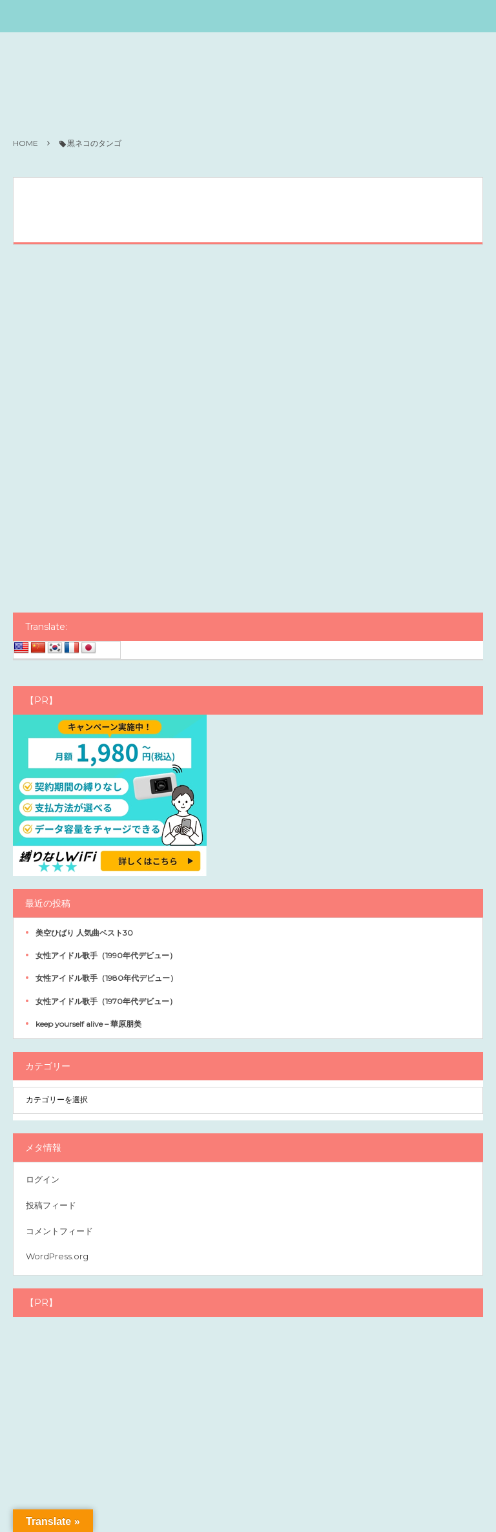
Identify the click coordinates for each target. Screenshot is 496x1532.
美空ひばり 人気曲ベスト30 (84, 933)
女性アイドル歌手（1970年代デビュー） (106, 1001)
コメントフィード (59, 1231)
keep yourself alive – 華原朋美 (88, 1024)
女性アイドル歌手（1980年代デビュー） (107, 978)
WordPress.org (57, 1256)
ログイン (42, 1179)
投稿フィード (51, 1205)
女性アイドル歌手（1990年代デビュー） (106, 955)
